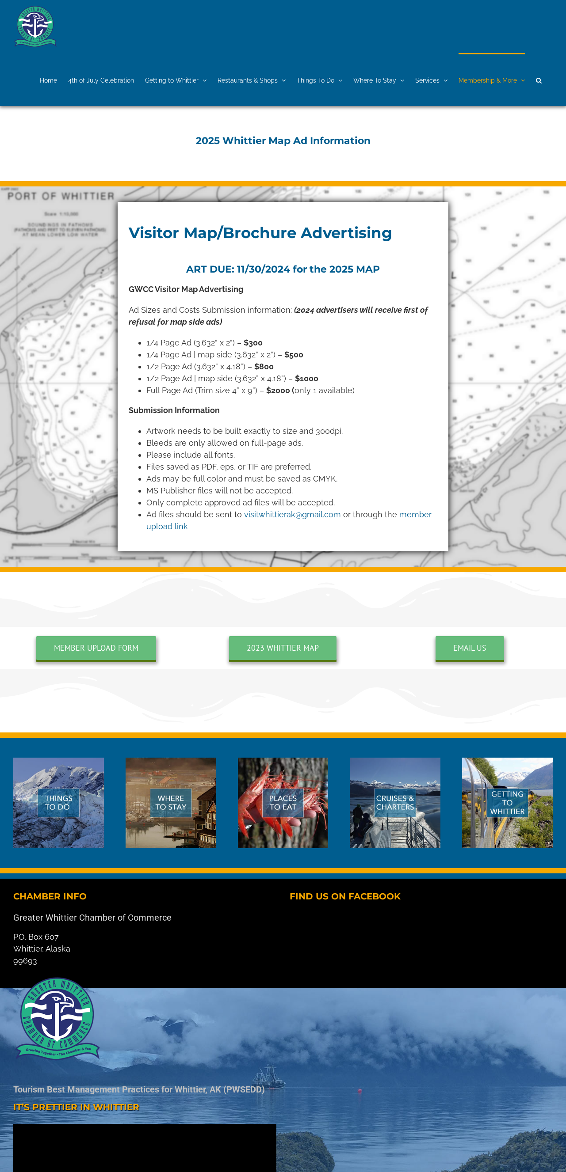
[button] (539, 79)
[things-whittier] (58, 761)
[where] (171, 761)
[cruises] (395, 761)
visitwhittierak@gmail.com (293, 514)
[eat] (283, 761)
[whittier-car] (507, 761)
